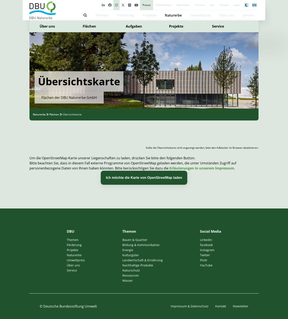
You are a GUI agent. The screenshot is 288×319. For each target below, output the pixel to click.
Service (218, 26)
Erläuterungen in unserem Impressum (201, 168)
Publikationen (164, 5)
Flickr (203, 260)
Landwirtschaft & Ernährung (142, 260)
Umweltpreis (200, 15)
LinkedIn (206, 240)
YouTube (206, 265)
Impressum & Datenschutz (189, 306)
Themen (102, 15)
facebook (206, 245)
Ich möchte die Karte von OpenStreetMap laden (144, 177)
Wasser (127, 280)
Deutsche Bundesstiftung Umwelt (70, 306)
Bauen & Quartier (134, 240)
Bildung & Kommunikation (141, 245)
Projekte (149, 15)
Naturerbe (173, 15)
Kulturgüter (130, 255)
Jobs (212, 5)
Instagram (207, 250)
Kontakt (224, 5)
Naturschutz (131, 270)
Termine (200, 5)
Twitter (205, 255)
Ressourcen (130, 275)
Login (237, 5)
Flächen (89, 26)
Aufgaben (134, 26)
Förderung (125, 15)
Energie (127, 250)
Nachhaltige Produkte (137, 265)
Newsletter (183, 5)
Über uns (47, 26)
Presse (147, 5)
